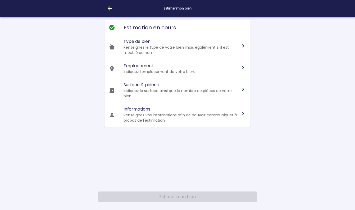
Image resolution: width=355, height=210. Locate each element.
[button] (177, 47)
